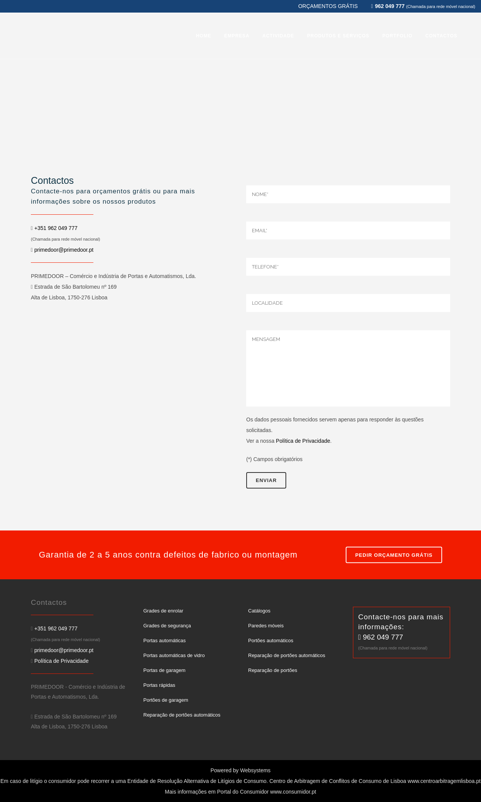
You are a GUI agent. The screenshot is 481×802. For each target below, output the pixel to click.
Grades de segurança (167, 625)
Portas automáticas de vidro (174, 655)
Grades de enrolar (163, 611)
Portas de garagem (164, 670)
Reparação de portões (272, 670)
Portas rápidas (159, 685)
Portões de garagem (165, 700)
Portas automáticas (164, 640)
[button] (15, 787)
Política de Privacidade (303, 441)
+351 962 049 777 (55, 228)
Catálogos (259, 611)
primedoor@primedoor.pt (63, 250)
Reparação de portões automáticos (181, 715)
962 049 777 (383, 637)
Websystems (255, 770)
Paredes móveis (266, 625)
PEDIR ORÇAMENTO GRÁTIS (394, 555)
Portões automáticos (270, 640)
